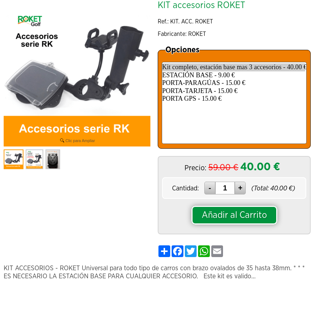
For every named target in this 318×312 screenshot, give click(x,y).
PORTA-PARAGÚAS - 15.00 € (233, 83)
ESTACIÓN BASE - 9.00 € (233, 75)
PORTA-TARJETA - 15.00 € (233, 91)
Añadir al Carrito (234, 215)
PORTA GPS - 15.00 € (233, 99)
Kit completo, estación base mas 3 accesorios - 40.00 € (233, 67)
